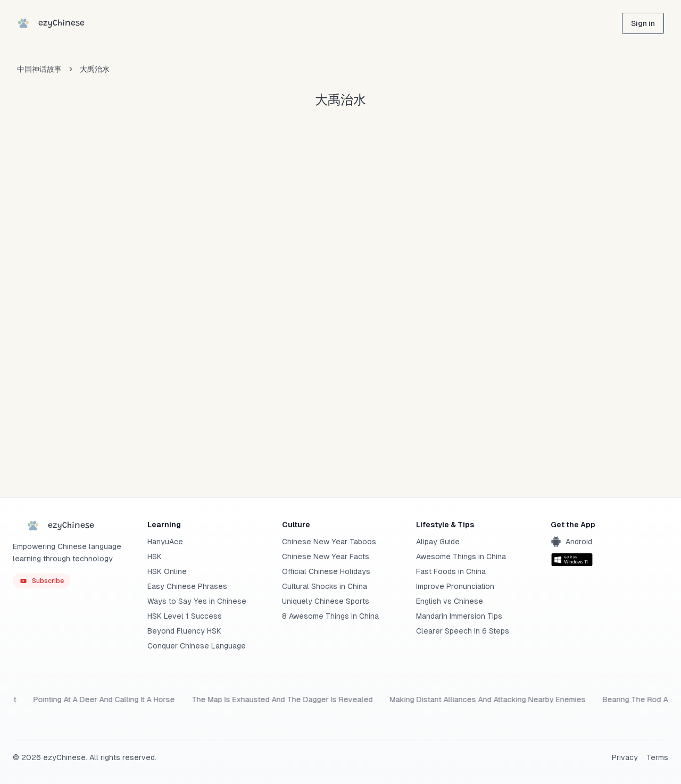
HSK (154, 556)
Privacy (625, 757)
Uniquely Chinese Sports (325, 601)
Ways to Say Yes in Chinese (196, 601)
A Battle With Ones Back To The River (95, 699)
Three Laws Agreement (220, 699)
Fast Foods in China (451, 571)
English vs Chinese (449, 601)
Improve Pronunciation (455, 586)
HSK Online (167, 571)
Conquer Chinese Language (196, 646)
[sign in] (643, 23)
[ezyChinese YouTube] (41, 581)
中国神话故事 (39, 69)
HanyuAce (165, 541)
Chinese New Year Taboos (329, 541)
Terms (657, 757)
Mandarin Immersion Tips (459, 616)
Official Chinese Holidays (326, 571)
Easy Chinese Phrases (187, 586)
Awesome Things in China (461, 556)
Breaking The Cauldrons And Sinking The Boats (362, 699)
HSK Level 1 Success (184, 616)
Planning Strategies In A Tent (512, 699)
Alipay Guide (438, 541)
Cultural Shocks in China (324, 586)
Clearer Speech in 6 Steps (462, 631)
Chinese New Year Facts (325, 556)
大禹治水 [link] (95, 69)
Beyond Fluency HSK (184, 631)
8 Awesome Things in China (330, 616)
